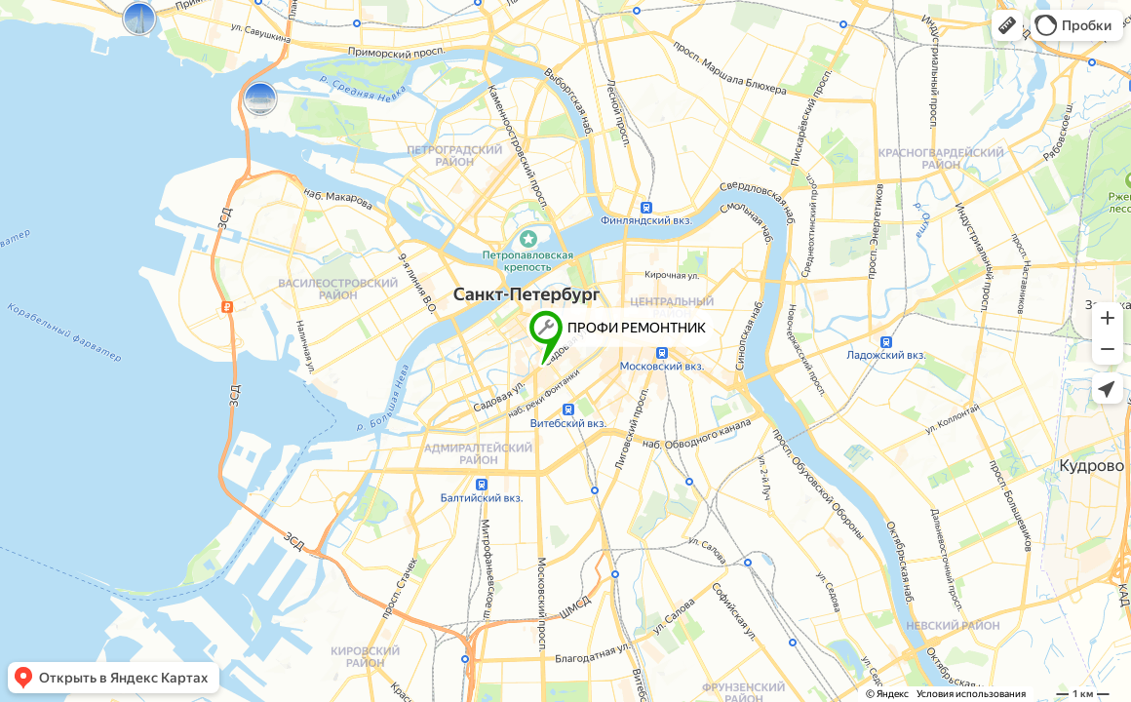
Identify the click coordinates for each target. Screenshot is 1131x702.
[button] (1007, 25)
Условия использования (971, 693)
